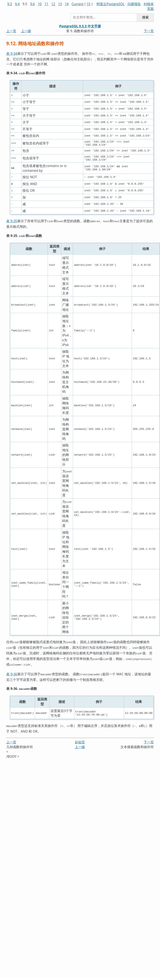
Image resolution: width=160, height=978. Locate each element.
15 (88, 4)
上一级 (26, 31)
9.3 (9, 4)
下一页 (149, 31)
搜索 (145, 17)
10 (40, 4)
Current (77, 4)
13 (60, 4)
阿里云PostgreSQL (110, 4)
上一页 (11, 31)
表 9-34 (11, 53)
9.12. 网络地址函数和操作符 (35, 43)
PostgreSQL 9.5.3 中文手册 (80, 26)
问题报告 (134, 4)
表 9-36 (11, 673)
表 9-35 (11, 222)
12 (53, 4)
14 (66, 4)
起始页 (80, 739)
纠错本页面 (149, 6)
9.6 (32, 4)
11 (46, 4)
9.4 (17, 4)
